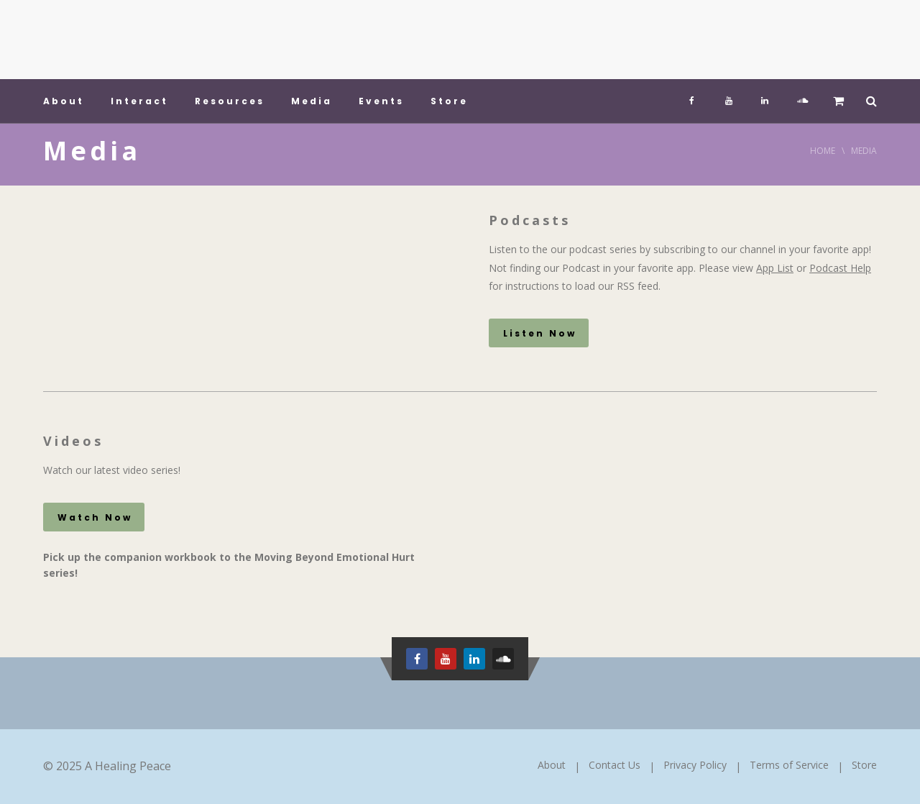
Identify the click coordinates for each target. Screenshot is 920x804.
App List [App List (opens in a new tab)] (775, 268)
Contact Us (614, 765)
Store (449, 101)
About (63, 101)
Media (311, 101)
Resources (229, 101)
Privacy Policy (695, 765)
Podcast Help (840, 268)
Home (822, 151)
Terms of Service (789, 765)
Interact (139, 101)
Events (381, 101)
